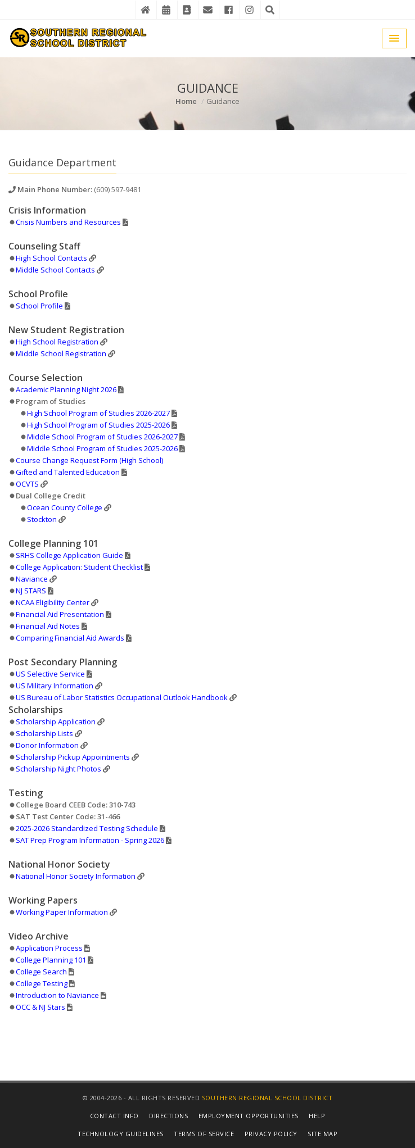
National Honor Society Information (76, 876)
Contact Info (114, 1115)
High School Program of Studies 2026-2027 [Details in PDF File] (98, 413)
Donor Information (47, 745)
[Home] (145, 10)
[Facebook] (228, 10)
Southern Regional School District (267, 1097)
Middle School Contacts (55, 270)
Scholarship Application (56, 721)
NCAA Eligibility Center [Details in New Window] (52, 602)
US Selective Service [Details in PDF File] (50, 674)
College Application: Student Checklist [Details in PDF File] (79, 567)
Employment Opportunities (249, 1115)
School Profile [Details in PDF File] (39, 306)
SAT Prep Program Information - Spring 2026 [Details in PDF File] (90, 840)
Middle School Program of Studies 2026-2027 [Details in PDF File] (102, 437)
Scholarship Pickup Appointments (73, 757)
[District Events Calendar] (165, 10)
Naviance (32, 579)
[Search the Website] (269, 10)
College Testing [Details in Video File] (41, 983)
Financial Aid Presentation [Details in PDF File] (60, 614)
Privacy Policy (271, 1133)
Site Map (322, 1133)
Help (317, 1115)
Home (186, 101)
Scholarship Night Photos (58, 769)
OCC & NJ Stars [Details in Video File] (40, 1007)
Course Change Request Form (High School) (89, 460)
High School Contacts (51, 258)
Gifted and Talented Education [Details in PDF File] (68, 472)
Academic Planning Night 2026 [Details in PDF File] (66, 389)
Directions (168, 1115)
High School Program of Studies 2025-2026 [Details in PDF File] (98, 425)
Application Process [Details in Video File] (49, 948)
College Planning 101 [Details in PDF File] (51, 960)
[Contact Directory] (186, 10)
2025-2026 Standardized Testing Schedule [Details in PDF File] (87, 828)
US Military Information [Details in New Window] (54, 685)
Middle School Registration (61, 353)
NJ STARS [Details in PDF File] (31, 591)
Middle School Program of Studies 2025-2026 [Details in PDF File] (102, 448)
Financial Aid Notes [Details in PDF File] (48, 626)
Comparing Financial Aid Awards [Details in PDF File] (70, 638)
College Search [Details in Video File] (41, 972)
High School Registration (57, 342)
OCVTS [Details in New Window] (27, 484)
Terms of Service (204, 1133)
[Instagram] (249, 10)
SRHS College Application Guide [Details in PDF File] (69, 555)
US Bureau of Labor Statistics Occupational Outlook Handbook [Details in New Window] (122, 697)
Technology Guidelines (121, 1133)
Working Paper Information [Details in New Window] (62, 912)
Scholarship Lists (44, 733)
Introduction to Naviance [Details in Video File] (57, 995)
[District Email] (207, 10)
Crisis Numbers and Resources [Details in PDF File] (68, 222)
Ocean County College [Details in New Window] (64, 507)
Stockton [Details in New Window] (42, 519)
